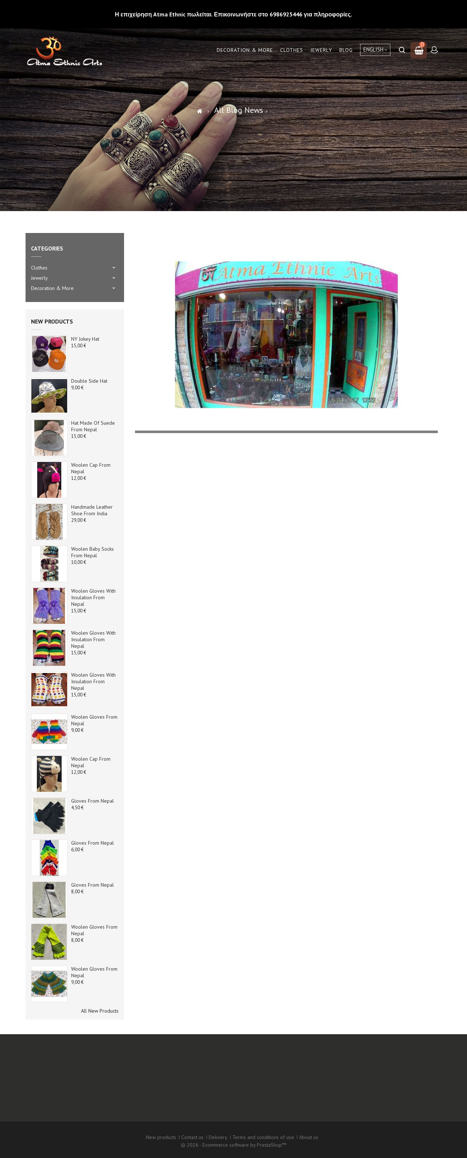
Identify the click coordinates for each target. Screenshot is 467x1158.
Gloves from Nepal (92, 801)
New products (52, 321)
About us (308, 1137)
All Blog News (238, 110)
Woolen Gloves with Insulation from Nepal (93, 597)
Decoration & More (245, 50)
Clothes (291, 50)
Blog (346, 50)
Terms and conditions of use (263, 1137)
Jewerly (321, 50)
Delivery (218, 1137)
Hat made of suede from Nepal (93, 426)
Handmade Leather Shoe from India (92, 510)
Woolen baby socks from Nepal (92, 552)
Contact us (192, 1137)
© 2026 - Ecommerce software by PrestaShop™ (233, 1145)
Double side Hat (89, 381)
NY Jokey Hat (85, 339)
